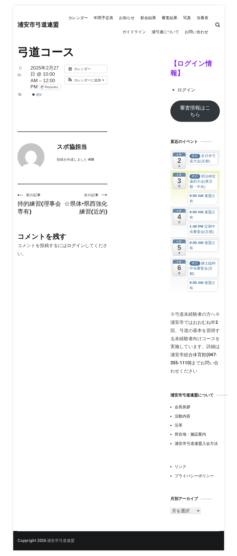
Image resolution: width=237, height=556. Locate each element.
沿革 (178, 425)
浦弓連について (165, 32)
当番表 (202, 17)
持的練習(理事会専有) (39, 204)
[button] (86, 80)
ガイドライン (134, 32)
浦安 (37, 94)
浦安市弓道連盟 (38, 25)
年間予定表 (103, 17)
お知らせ (127, 17)
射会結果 (148, 17)
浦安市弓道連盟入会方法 (196, 443)
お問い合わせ (196, 32)
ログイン (76, 245)
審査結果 (169, 17)
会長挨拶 (182, 407)
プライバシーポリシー (194, 476)
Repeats (50, 87)
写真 (187, 17)
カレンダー (78, 17)
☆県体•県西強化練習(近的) (84, 204)
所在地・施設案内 (190, 434)
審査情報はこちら (195, 111)
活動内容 (182, 416)
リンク (180, 466)
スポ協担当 (72, 147)
